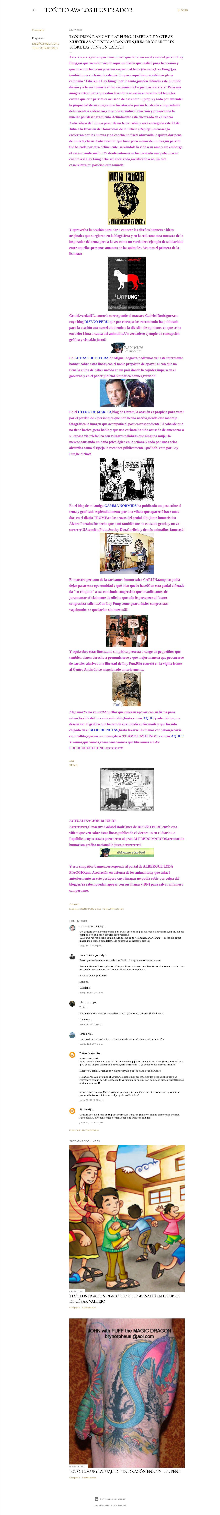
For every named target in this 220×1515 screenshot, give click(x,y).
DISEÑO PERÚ (150, 827)
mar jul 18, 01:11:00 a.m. (91, 1024)
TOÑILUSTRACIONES (45, 48)
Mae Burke (121, 1505)
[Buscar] (183, 10)
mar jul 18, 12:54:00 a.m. (91, 992)
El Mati (83, 1109)
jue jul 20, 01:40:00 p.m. (91, 1100)
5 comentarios (89, 1307)
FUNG (73, 765)
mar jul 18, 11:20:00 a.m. (91, 1044)
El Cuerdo (85, 1002)
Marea (83, 1033)
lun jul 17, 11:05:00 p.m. (90, 945)
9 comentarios (89, 1477)
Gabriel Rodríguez (90, 955)
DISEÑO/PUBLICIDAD (45, 43)
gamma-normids (89, 926)
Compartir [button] (38, 30)
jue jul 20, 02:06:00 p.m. (91, 1122)
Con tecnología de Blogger (110, 1499)
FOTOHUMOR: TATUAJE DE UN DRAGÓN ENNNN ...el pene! (125, 1471)
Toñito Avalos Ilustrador (88, 10)
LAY (71, 760)
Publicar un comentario (84, 1130)
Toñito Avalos (87, 1053)
